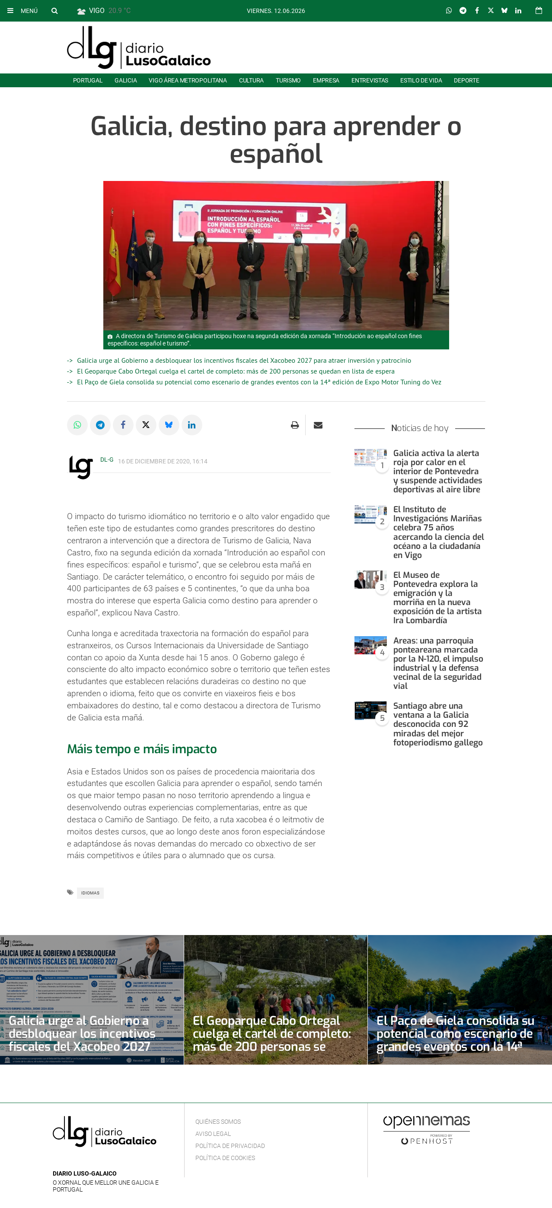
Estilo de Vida (421, 80)
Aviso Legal (213, 1133)
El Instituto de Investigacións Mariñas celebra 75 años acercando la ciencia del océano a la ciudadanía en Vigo (438, 532)
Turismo (288, 80)
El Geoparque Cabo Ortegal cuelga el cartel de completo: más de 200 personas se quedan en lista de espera (236, 371)
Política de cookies (225, 1157)
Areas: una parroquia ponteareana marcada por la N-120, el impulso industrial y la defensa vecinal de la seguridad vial (438, 663)
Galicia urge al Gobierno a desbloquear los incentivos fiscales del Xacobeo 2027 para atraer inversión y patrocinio (244, 360)
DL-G (107, 459)
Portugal (88, 80)
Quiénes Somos (218, 1121)
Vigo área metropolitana (188, 80)
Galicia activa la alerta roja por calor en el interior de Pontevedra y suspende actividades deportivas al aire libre (437, 471)
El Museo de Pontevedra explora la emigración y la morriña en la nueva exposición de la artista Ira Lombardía (437, 598)
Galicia (126, 80)
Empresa (326, 80)
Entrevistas (369, 80)
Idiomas (90, 893)
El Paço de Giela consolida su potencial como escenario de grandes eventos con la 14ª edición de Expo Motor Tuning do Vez (259, 381)
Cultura (251, 80)
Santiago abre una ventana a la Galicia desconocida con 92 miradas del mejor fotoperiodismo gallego (438, 724)
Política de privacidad (230, 1145)
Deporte (466, 80)
